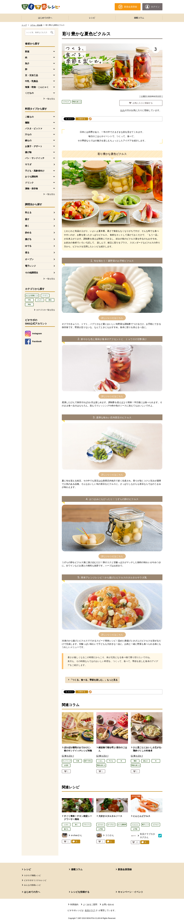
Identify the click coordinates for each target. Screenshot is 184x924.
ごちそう (40, 300)
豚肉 (50, 300)
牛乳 (29, 300)
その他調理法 (31, 272)
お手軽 (100, 829)
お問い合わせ (108, 904)
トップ (24, 25)
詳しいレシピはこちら (112, 318)
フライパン (86, 824)
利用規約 (74, 904)
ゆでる (28, 246)
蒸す (27, 219)
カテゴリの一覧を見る (45, 310)
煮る (27, 252)
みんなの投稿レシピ (32, 295)
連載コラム (139, 18)
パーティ (45, 295)
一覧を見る (50, 99)
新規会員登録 (125, 869)
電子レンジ (30, 266)
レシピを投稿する (80, 892)
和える (28, 212)
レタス (66, 824)
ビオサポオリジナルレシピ (35, 880)
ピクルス (66, 102)
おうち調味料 (122, 824)
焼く (27, 226)
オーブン (29, 259)
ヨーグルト (111, 824)
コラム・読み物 (36, 25)
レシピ (92, 18)
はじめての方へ (45, 18)
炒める (28, 232)
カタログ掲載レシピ (32, 875)
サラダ (28, 164)
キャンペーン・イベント (130, 892)
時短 (29, 304)
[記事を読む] (68, 756)
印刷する (81, 119)
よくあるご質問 (90, 904)
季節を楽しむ (76, 102)
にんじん (135, 824)
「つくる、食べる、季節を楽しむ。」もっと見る (94, 680)
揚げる (28, 239)
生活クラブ (91, 910)
